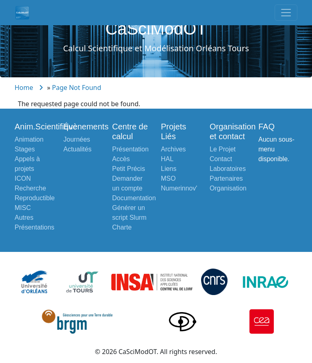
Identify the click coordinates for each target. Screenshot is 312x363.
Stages (25, 149)
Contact (221, 158)
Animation (29, 139)
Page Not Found (76, 87)
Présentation (130, 149)
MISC (23, 207)
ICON (23, 178)
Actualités (77, 149)
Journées (76, 139)
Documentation (134, 198)
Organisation (228, 188)
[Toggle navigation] (286, 12)
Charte (122, 227)
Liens (168, 168)
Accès (121, 158)
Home (24, 87)
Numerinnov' (179, 188)
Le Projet (223, 149)
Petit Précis (128, 168)
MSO (168, 178)
